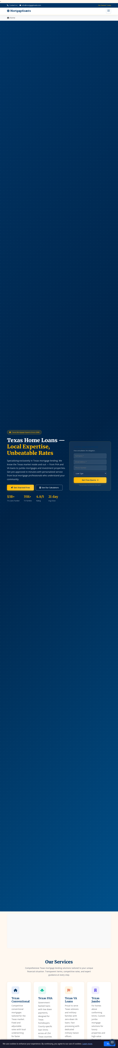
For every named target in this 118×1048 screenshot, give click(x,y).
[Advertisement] (59, 930)
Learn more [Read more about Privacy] (87, 1044)
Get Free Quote (90, 480)
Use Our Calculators (49, 487)
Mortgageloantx (19, 10)
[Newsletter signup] (112, 1042)
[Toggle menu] (108, 11)
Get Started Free (20, 487)
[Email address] (90, 461)
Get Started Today (104, 5)
